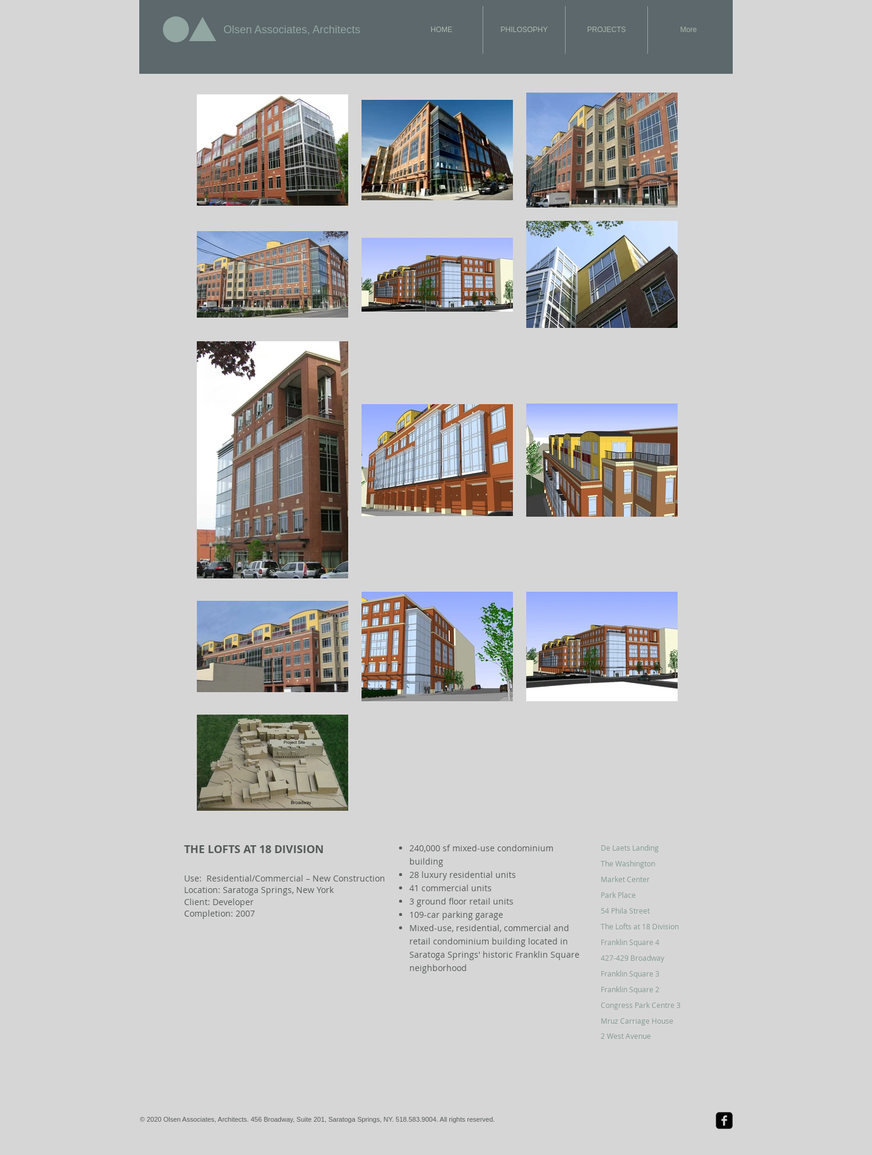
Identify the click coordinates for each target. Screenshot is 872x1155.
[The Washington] (644, 863)
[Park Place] (644, 895)
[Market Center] (644, 879)
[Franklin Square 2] (644, 989)
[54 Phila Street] (644, 910)
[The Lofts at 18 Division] (644, 926)
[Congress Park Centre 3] (644, 1005)
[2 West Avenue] (644, 1036)
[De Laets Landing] (644, 848)
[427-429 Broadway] (644, 958)
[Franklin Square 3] (644, 973)
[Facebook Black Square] (724, 1120)
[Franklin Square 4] (644, 942)
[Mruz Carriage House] (644, 1021)
